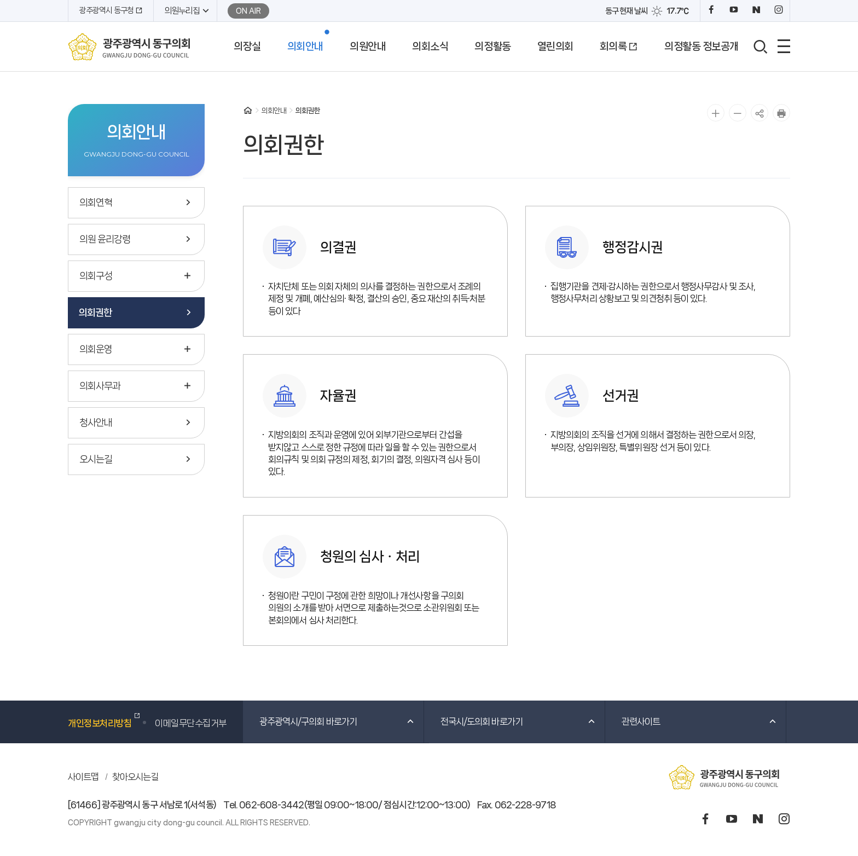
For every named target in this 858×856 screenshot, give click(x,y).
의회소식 (430, 46)
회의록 (613, 46)
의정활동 (492, 46)
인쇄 (781, 113)
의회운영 (95, 349)
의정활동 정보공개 (701, 46)
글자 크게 (715, 113)
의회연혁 (95, 202)
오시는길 (95, 459)
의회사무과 (99, 386)
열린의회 (555, 46)
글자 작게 (737, 113)
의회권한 (95, 312)
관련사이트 (700, 721)
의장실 (247, 46)
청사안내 (95, 422)
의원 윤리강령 (104, 239)
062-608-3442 (271, 804)
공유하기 (759, 113)
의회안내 (305, 46)
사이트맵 (83, 777)
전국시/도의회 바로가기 (518, 721)
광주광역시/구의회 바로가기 (337, 721)
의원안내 (368, 46)
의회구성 (95, 276)
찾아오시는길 (135, 777)
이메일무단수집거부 (191, 723)
